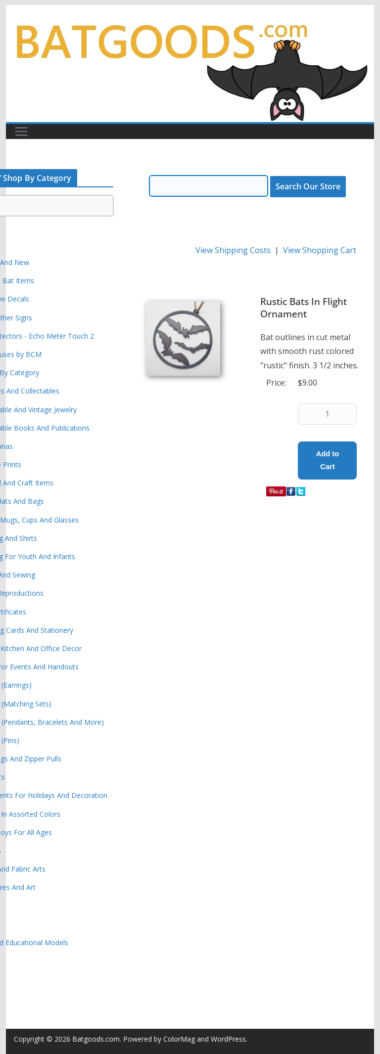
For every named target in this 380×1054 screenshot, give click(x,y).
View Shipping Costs (233, 250)
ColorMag (179, 1039)
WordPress (228, 1039)
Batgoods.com (96, 1039)
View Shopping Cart (319, 250)
